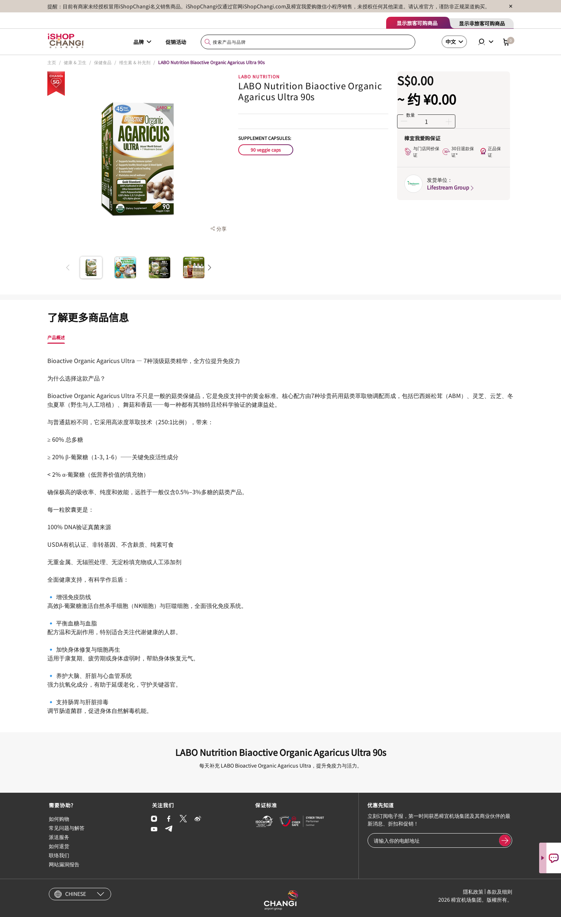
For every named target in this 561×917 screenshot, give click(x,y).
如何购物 (59, 818)
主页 (51, 62)
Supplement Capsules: (264, 138)
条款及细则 (499, 891)
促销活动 (176, 42)
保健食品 (102, 62)
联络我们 (59, 855)
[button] (209, 267)
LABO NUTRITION (259, 76)
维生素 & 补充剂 (134, 62)
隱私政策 (473, 891)
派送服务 (59, 836)
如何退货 (59, 846)
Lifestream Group (451, 187)
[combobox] (308, 42)
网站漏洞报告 (64, 864)
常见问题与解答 (67, 827)
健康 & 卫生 (75, 62)
